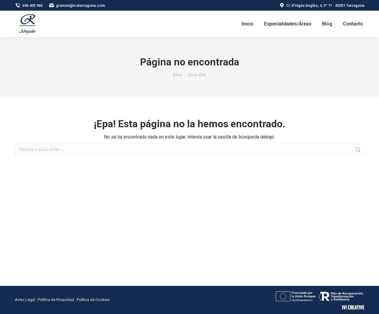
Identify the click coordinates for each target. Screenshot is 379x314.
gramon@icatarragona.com (77, 5)
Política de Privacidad (56, 299)
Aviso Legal (25, 299)
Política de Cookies (93, 299)
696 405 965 (29, 5)
